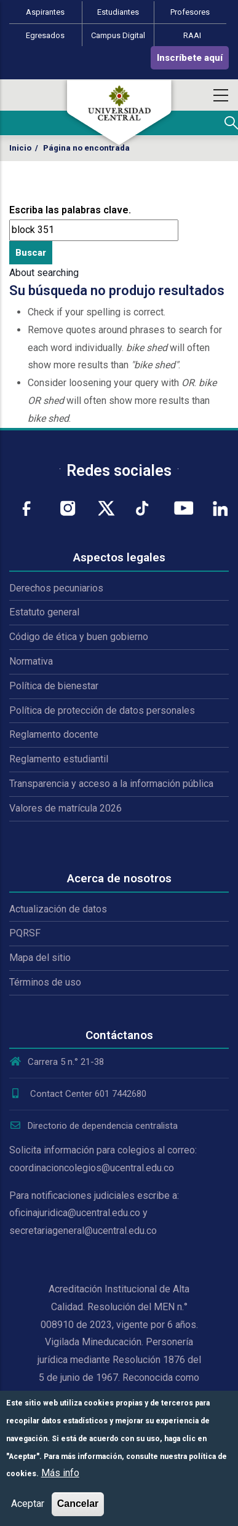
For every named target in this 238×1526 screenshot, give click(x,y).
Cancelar (78, 1503)
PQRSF (25, 933)
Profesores (190, 12)
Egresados (45, 35)
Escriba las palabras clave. (70, 210)
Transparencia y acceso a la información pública (111, 783)
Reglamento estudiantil (58, 759)
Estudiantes (118, 12)
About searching (44, 273)
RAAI (192, 35)
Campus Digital (118, 35)
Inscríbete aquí (190, 57)
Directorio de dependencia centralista (93, 1125)
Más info (60, 1473)
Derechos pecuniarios (56, 588)
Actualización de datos (58, 909)
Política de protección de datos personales (102, 710)
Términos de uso (45, 982)
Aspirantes (45, 12)
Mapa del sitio (40, 957)
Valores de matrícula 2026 (65, 808)
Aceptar (27, 1503)
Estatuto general (44, 612)
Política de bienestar (53, 686)
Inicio (20, 147)
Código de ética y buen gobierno (78, 636)
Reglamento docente (53, 734)
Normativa (31, 661)
